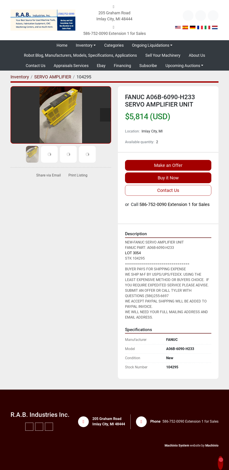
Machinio (211, 445)
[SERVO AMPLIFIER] (52, 77)
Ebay (101, 65)
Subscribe (148, 65)
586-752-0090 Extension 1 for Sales (114, 33)
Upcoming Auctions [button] (182, 65)
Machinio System (177, 445)
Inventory (84, 45)
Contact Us (35, 65)
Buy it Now (168, 177)
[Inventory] (20, 77)
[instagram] (213, 15)
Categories (114, 45)
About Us (197, 55)
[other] (188, 15)
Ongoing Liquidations (150, 45)
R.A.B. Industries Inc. (40, 414)
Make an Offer (168, 165)
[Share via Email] (48, 175)
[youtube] (200, 15)
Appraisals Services (71, 65)
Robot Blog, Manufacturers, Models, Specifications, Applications (80, 55)
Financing (122, 65)
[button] (86, 45)
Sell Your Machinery (162, 55)
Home (62, 45)
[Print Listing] (77, 175)
